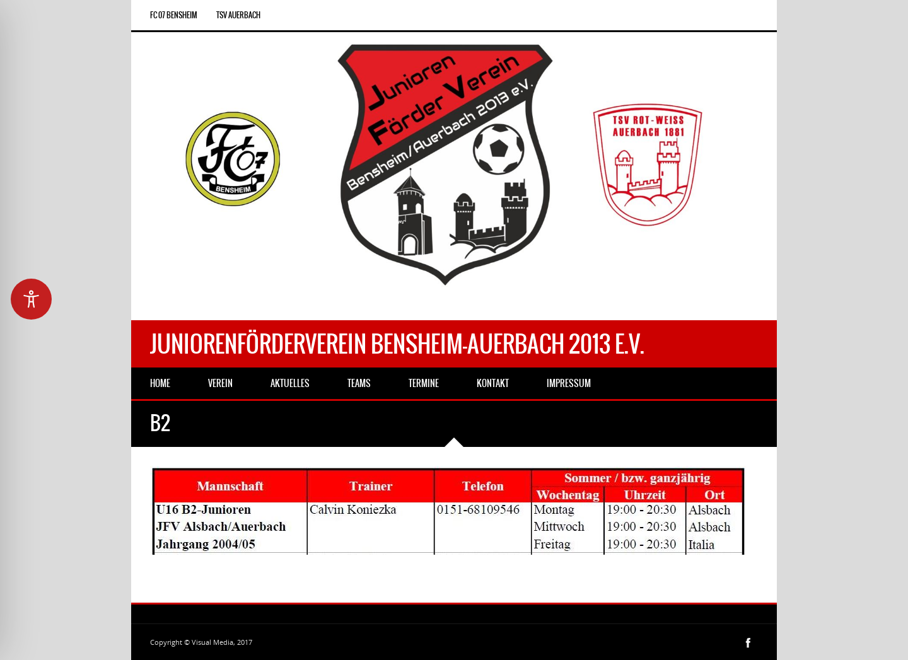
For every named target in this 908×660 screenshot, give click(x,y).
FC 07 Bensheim (173, 15)
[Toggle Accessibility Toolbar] (31, 299)
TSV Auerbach (238, 15)
